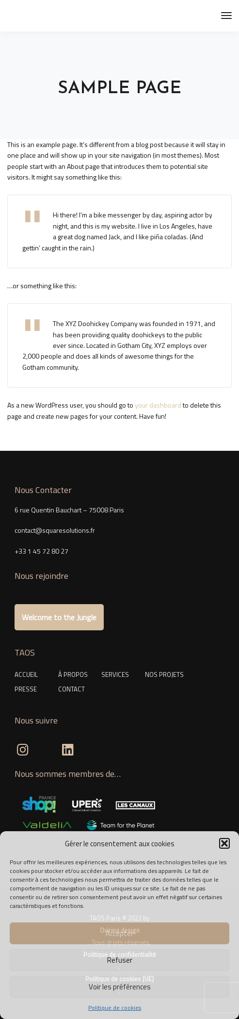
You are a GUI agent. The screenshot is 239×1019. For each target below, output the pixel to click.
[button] (224, 843)
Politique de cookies (114, 1007)
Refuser (119, 960)
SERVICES (115, 674)
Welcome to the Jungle (59, 617)
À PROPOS (73, 674)
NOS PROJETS (164, 674)
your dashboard (158, 405)
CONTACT (71, 689)
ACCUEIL (26, 674)
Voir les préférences (120, 986)
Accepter (119, 933)
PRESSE (26, 689)
